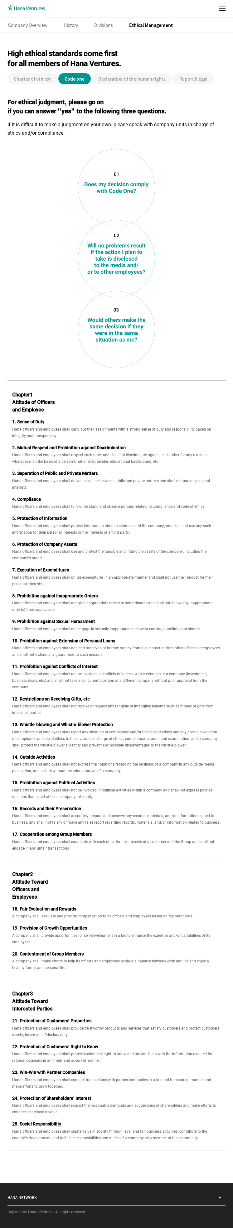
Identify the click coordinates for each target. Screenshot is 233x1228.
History (71, 25)
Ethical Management (151, 25)
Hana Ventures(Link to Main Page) (26, 8)
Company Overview (27, 25)
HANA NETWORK (22, 1197)
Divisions (103, 25)
